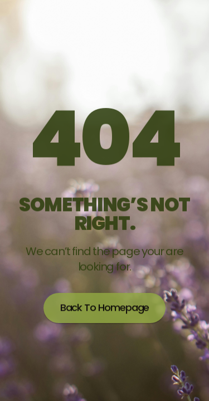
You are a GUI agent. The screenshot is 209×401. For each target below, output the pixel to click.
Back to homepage (104, 306)
